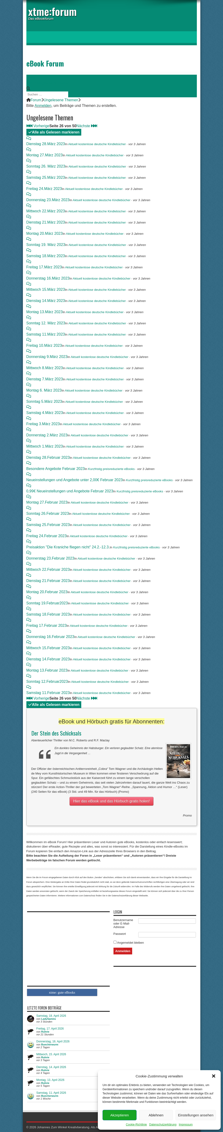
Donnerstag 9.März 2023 (46, 357)
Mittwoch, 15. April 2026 (51, 1054)
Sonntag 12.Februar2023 (47, 681)
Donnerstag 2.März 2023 (46, 435)
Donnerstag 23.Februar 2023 (50, 558)
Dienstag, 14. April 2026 (51, 1067)
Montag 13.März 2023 (44, 312)
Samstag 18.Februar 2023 (48, 614)
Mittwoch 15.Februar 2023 (48, 648)
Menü (32, 77)
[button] (213, 1076)
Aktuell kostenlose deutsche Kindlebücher (97, 144)
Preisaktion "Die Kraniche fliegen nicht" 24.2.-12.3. (68, 547)
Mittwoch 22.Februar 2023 (48, 569)
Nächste (84, 126)
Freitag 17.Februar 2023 (46, 625)
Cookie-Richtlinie (136, 1124)
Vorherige (40, 126)
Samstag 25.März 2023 (45, 177)
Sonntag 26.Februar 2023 (47, 513)
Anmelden (61, 83)
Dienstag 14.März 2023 (45, 301)
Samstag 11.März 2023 (45, 334)
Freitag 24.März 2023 (44, 189)
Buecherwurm (49, 1044)
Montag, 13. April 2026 (50, 1080)
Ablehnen (156, 1115)
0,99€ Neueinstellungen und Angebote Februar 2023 (69, 491)
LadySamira (48, 1018)
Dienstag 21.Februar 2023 (48, 581)
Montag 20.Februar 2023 (46, 592)
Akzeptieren (119, 1115)
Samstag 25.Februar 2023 (48, 525)
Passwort (119, 934)
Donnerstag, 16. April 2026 (53, 1041)
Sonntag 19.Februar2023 (47, 603)
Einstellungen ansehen (195, 1115)
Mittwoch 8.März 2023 (44, 368)
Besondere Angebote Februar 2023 (55, 469)
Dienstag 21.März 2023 (45, 222)
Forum (31, 83)
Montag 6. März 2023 (44, 390)
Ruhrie (45, 1031)
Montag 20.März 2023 (44, 233)
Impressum (186, 1124)
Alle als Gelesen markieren (54, 132)
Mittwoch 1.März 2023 (44, 446)
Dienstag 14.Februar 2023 (48, 659)
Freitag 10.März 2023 (44, 345)
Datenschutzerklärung (163, 1124)
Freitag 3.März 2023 (43, 424)
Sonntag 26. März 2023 (45, 166)
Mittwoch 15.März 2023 (45, 289)
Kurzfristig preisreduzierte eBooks (111, 469)
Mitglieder (45, 83)
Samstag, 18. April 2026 (51, 1015)
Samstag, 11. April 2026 (51, 1092)
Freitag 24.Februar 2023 (46, 536)
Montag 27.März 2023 (44, 155)
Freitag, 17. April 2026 (50, 1028)
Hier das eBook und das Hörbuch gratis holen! (111, 801)
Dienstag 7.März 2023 (44, 379)
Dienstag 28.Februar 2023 (48, 457)
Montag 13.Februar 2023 (46, 670)
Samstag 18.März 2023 (45, 256)
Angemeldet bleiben (128, 942)
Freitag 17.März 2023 (44, 267)
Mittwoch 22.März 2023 (45, 211)
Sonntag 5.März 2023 (44, 401)
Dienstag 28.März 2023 (45, 144)
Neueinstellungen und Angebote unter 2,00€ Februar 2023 (74, 480)
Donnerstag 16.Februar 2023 (50, 637)
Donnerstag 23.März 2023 (48, 200)
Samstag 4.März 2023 (44, 413)
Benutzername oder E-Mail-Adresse (123, 923)
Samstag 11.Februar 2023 (48, 693)
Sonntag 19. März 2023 (45, 245)
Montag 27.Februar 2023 (46, 502)
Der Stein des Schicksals (56, 733)
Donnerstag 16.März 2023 (48, 278)
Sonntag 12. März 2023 (45, 323)
